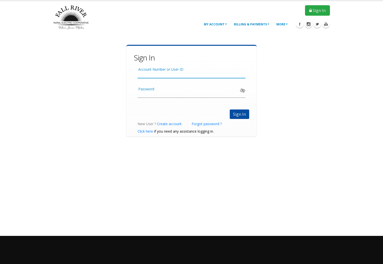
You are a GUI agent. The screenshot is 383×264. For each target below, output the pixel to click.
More (282, 24)
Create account (169, 123)
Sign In (317, 10)
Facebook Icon (300, 24)
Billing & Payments (251, 24)
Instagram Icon (308, 24)
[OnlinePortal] (71, 17)
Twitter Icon (317, 24)
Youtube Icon (326, 24)
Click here (145, 131)
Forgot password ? (207, 123)
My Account (215, 24)
